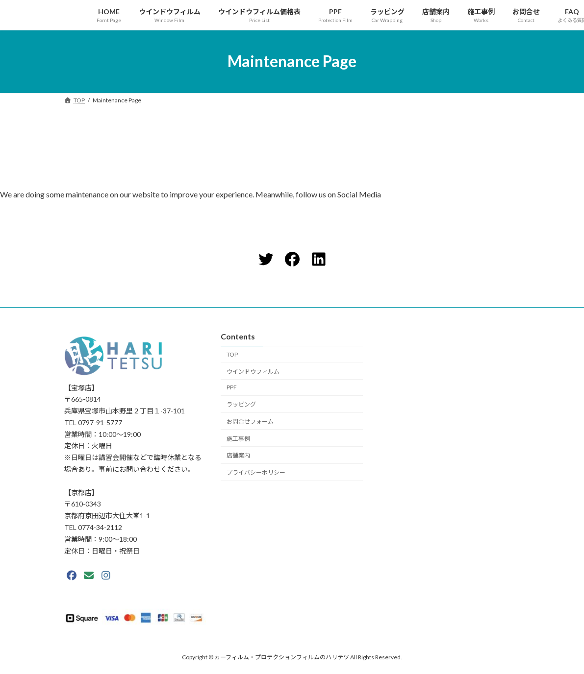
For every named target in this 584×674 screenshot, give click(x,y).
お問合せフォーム (250, 421)
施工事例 (238, 438)
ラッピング (241, 404)
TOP (232, 354)
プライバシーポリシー (256, 472)
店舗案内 (238, 455)
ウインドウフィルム (253, 371)
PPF (232, 387)
